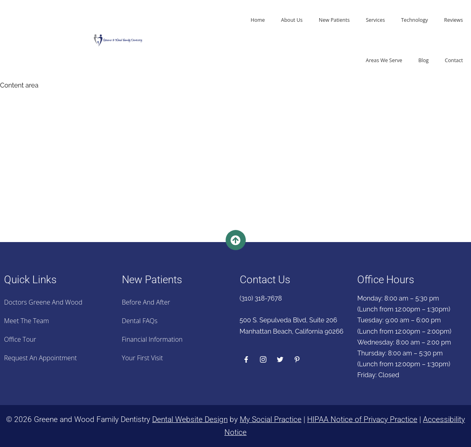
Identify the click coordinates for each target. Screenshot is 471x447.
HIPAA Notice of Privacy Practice (362, 419)
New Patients (334, 20)
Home (258, 20)
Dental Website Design (190, 419)
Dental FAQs (139, 320)
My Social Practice (270, 419)
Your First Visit (142, 357)
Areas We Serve (384, 60)
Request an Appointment (40, 357)
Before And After (146, 302)
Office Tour (20, 339)
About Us (292, 20)
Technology (414, 20)
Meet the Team (26, 320)
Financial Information (152, 339)
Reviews (453, 20)
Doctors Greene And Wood (43, 302)
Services (375, 20)
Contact (454, 60)
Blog (424, 60)
